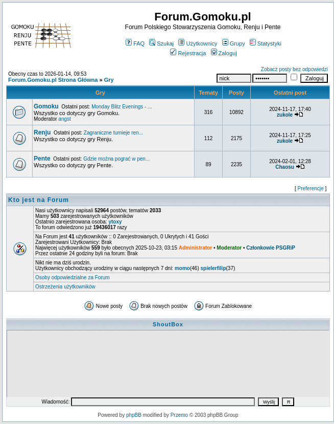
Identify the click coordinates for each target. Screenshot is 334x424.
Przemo (179, 415)
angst (64, 119)
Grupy (233, 43)
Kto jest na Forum (38, 200)
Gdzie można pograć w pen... (116, 159)
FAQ (135, 43)
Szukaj (161, 43)
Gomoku (46, 106)
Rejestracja (188, 53)
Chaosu (284, 167)
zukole (285, 115)
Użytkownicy (197, 43)
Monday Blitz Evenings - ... (121, 106)
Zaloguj (224, 53)
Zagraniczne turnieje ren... (113, 133)
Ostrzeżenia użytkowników (65, 286)
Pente (42, 158)
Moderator (229, 248)
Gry (109, 80)
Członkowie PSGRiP (270, 248)
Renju (42, 132)
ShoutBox (168, 324)
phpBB (133, 415)
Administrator (195, 248)
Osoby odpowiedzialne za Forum (72, 277)
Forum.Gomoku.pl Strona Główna (53, 80)
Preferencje (311, 188)
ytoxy (115, 222)
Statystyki (265, 43)
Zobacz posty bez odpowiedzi (294, 69)
